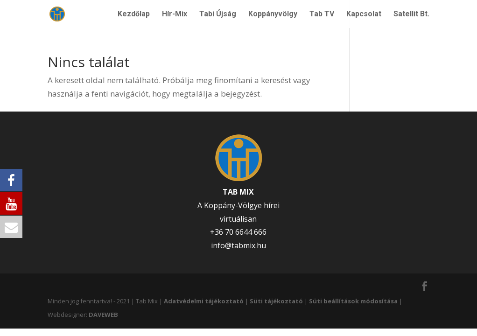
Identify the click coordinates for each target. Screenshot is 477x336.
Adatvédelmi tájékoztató (204, 301)
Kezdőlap (134, 14)
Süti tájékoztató (276, 301)
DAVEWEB (103, 314)
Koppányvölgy (272, 14)
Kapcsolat (363, 14)
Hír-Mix (174, 14)
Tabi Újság (217, 14)
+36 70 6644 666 (238, 232)
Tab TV (321, 14)
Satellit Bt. (411, 14)
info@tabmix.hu (238, 245)
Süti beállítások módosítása (353, 301)
